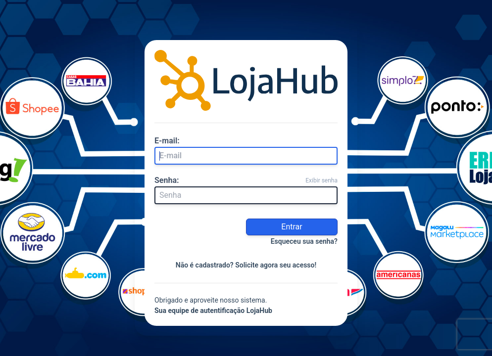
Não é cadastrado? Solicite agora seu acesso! (246, 265)
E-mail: (167, 140)
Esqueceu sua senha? (304, 241)
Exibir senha (321, 180)
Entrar (291, 226)
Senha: (166, 180)
